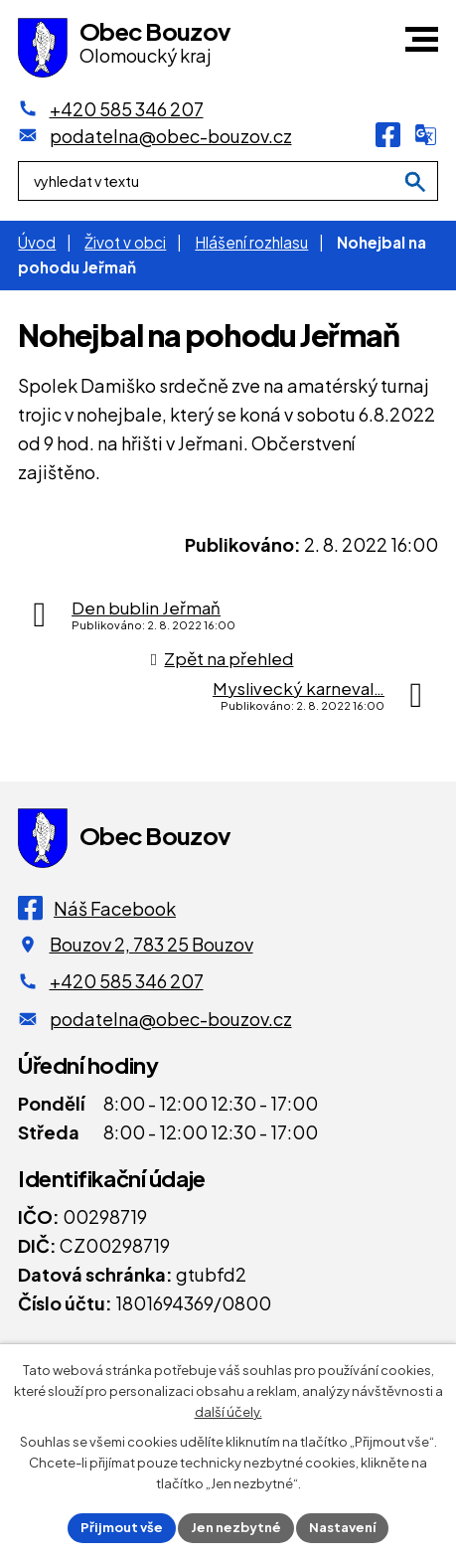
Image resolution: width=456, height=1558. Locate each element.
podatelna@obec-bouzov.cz (171, 1018)
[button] (421, 39)
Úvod (37, 242)
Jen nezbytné (236, 1527)
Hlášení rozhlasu (251, 242)
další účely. (228, 1412)
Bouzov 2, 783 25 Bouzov (151, 944)
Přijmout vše (121, 1527)
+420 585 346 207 (127, 980)
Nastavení (342, 1527)
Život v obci (125, 242)
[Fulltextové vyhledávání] (228, 182)
